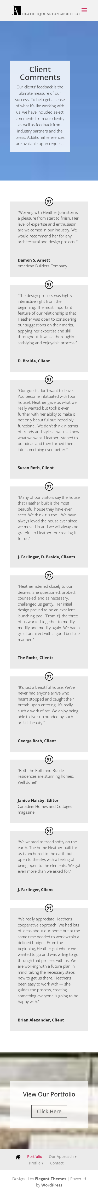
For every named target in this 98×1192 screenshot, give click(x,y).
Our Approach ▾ (63, 1156)
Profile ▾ (36, 1163)
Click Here (49, 1111)
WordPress (51, 1185)
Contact (57, 1163)
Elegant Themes (50, 1178)
